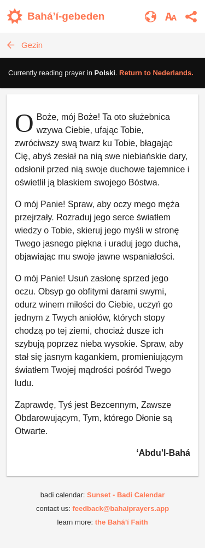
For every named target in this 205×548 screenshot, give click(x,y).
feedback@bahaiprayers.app (120, 508)
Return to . (156, 73)
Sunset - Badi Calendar (126, 495)
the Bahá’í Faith (121, 522)
